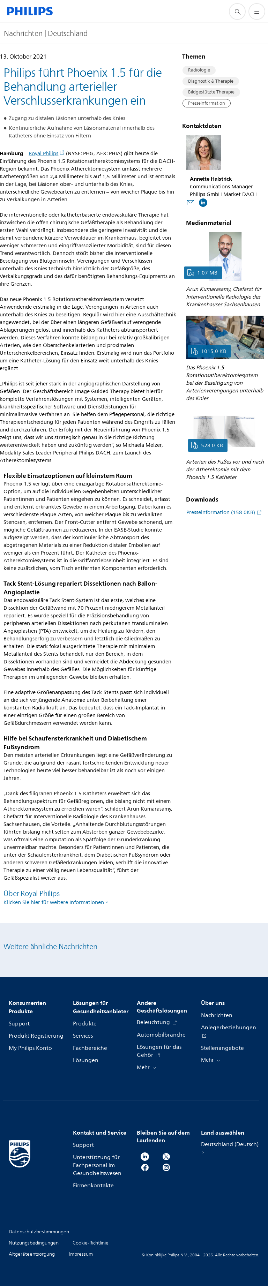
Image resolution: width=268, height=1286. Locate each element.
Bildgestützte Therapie (211, 92)
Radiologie (199, 70)
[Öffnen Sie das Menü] (256, 11)
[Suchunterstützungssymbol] (237, 11)
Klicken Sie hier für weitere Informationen (53, 902)
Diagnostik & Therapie (210, 81)
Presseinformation (206, 103)
